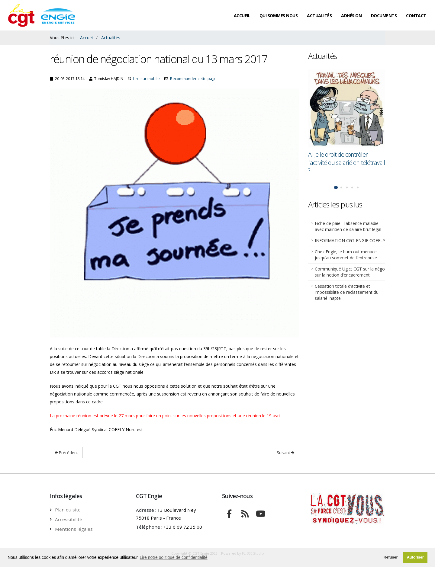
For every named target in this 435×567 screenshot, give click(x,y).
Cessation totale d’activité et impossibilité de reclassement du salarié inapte (347, 292)
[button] (336, 187)
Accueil (242, 15)
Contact (416, 15)
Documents (384, 15)
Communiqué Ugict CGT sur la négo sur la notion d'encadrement (350, 272)
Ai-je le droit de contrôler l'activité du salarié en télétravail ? (346, 162)
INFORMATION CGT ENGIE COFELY (350, 240)
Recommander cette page (193, 78)
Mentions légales (74, 529)
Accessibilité (68, 519)
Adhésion (351, 15)
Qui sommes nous (278, 15)
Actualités (319, 15)
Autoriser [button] (415, 557)
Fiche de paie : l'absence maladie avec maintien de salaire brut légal (348, 226)
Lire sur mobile (146, 78)
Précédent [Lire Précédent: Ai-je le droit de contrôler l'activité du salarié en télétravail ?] (66, 452)
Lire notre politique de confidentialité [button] (174, 557)
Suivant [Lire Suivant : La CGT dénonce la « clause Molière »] (285, 452)
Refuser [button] (390, 557)
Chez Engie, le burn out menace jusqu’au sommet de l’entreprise (346, 255)
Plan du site (68, 510)
